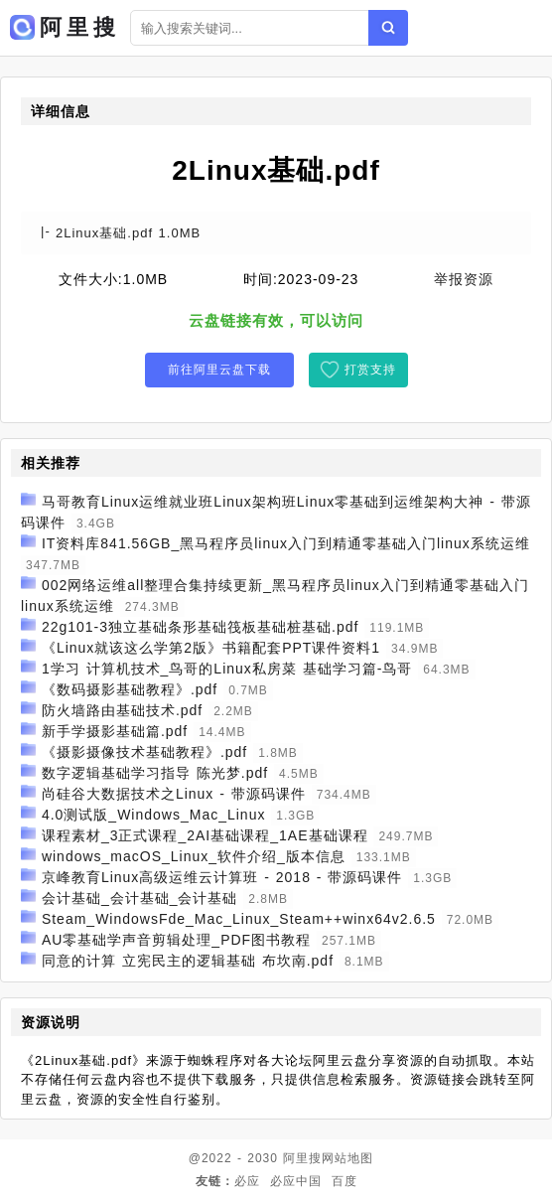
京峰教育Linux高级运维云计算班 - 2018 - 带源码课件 (222, 877)
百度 (344, 1181)
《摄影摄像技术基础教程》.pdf (144, 752)
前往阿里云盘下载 (219, 369)
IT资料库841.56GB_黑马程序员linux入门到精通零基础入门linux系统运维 (286, 543)
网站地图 (347, 1158)
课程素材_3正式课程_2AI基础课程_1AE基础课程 (205, 835)
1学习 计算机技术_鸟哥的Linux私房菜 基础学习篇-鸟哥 (227, 668)
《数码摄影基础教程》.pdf (129, 689)
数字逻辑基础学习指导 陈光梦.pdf (155, 773)
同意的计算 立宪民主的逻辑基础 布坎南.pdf (188, 961)
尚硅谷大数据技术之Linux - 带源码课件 (174, 794)
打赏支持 (370, 369)
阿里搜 (302, 1158)
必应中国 (296, 1181)
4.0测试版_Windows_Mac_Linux (154, 815)
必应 (247, 1181)
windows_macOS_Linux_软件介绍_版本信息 (193, 856)
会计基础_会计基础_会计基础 (140, 898)
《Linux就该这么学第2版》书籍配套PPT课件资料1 (211, 648)
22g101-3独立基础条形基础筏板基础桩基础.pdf (200, 627)
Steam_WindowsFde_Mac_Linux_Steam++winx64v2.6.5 (239, 919)
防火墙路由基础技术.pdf (122, 710)
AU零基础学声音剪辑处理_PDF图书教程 (176, 940)
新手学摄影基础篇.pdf (115, 731)
